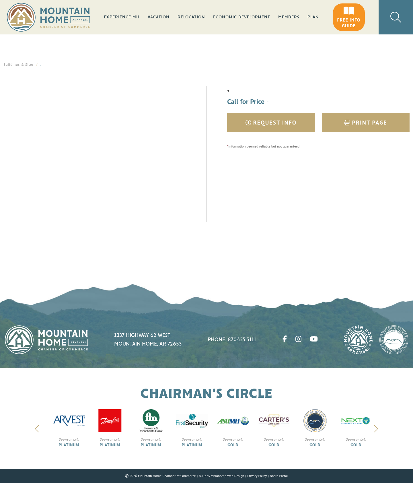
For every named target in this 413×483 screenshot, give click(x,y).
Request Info (271, 122)
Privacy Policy (257, 476)
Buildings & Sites (18, 64)
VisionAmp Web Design (227, 476)
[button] (349, 17)
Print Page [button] (365, 122)
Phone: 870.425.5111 (232, 340)
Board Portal (279, 476)
